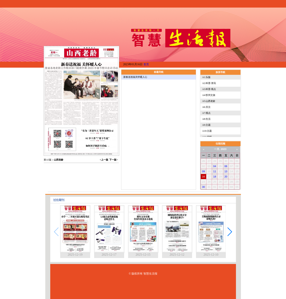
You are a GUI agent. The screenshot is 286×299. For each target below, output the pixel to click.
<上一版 (104, 159)
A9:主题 (206, 125)
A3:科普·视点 (209, 89)
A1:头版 (206, 77)
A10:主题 (207, 131)
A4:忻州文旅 (208, 95)
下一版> (113, 159)
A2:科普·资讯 (209, 83)
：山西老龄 (57, 159)
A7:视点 (206, 113)
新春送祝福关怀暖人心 (135, 77)
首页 (146, 64)
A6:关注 (206, 107)
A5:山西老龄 (208, 101)
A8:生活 (206, 119)
